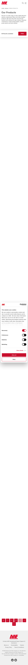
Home (2, 8)
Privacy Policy (8, 647)
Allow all (14, 355)
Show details (20, 350)
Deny (14, 359)
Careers (22, 645)
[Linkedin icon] (12, 660)
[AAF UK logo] (4, 2)
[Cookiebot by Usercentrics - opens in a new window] (20, 305)
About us (6, 645)
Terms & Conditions (19, 647)
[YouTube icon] (15, 660)
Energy (6, 8)
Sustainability (14, 645)
